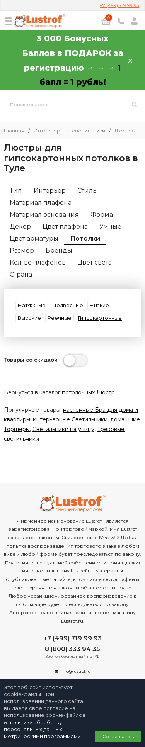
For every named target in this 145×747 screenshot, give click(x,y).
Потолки (85, 238)
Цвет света (94, 262)
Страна (21, 274)
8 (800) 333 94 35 (72, 649)
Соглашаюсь (118, 736)
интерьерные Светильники (70, 419)
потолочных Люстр (88, 392)
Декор (20, 226)
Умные (110, 226)
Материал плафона (41, 202)
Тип (16, 190)
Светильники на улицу (63, 429)
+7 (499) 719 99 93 (119, 5)
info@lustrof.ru (75, 671)
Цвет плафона (65, 226)
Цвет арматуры (34, 238)
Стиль (87, 190)
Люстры (125, 130)
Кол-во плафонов (38, 262)
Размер (22, 250)
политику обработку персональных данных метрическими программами (42, 729)
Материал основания (44, 214)
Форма (101, 214)
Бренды (59, 250)
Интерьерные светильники (69, 130)
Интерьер (50, 190)
